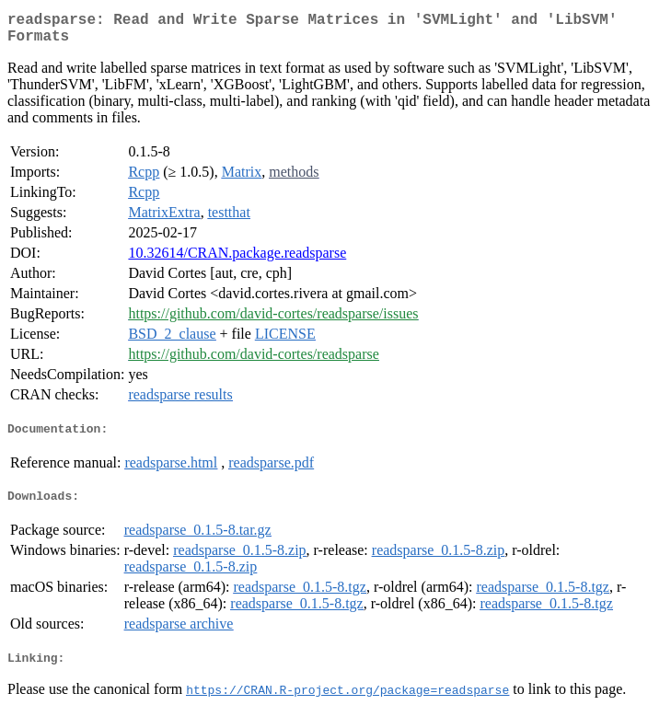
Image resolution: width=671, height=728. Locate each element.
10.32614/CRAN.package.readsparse (237, 260)
